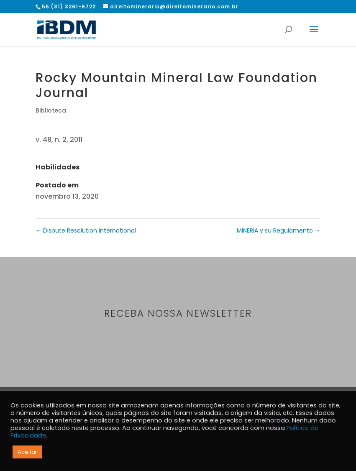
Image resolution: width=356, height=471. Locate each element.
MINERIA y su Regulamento (278, 230)
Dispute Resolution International (86, 230)
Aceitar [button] (27, 452)
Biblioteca (51, 110)
